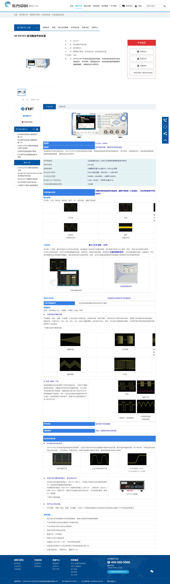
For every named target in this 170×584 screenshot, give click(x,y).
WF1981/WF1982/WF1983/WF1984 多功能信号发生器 (28, 175)
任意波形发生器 (58, 15)
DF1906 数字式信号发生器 (27, 182)
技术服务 (105, 6)
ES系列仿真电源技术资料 (27, 151)
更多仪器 (85, 27)
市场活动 (37, 563)
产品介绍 (49, 107)
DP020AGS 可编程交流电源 (27, 179)
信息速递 (17, 569)
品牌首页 (46, 27)
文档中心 (94, 27)
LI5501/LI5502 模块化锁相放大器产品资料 (28, 147)
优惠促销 (37, 566)
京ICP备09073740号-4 (69, 581)
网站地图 (110, 581)
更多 (33, 129)
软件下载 (55, 569)
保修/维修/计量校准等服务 (142, 73)
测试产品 (78, 6)
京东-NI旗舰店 (76, 566)
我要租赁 (142, 59)
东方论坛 (129, 6)
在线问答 (62, 107)
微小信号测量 (63, 27)
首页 (71, 6)
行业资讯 (17, 566)
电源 (53, 27)
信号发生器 (46, 15)
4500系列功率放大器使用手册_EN (27, 136)
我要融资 (142, 66)
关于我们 (113, 6)
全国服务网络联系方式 (118, 572)
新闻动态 (17, 563)
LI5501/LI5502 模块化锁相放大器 (28, 169)
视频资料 (55, 563)
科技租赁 (96, 6)
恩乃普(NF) (24, 15)
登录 (140, 6)
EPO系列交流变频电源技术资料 (27, 156)
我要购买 (142, 52)
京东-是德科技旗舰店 (78, 563)
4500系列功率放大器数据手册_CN (27, 141)
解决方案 (87, 6)
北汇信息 (74, 575)
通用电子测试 (35, 15)
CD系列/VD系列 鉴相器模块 (28, 185)
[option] (37, 63)
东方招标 (74, 569)
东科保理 (74, 572)
